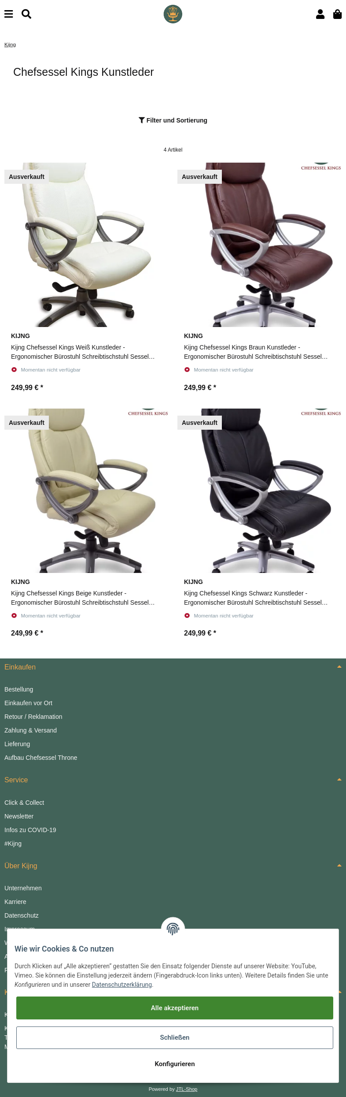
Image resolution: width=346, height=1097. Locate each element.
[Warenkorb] (337, 14)
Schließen (174, 1037)
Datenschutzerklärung (122, 984)
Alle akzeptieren (175, 1008)
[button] (320, 14)
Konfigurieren (175, 1064)
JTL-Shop (187, 1089)
